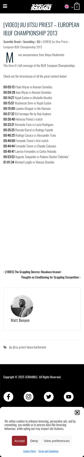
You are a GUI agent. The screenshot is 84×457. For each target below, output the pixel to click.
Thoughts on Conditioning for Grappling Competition (50, 277)
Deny (34, 441)
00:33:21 (8, 124)
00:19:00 (9, 108)
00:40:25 (9, 135)
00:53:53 (9, 156)
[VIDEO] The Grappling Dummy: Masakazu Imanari (33, 271)
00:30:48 (9, 119)
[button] (77, 412)
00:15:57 (8, 102)
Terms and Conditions (48, 451)
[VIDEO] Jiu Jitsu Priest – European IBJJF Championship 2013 (41, 28)
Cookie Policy (29, 451)
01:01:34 (8, 161)
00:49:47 (9, 151)
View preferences (57, 441)
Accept (19, 441)
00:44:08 (9, 140)
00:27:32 (8, 113)
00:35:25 (9, 129)
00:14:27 (8, 97)
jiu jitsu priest (17, 346)
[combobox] (67, 7)
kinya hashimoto (36, 346)
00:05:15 (9, 86)
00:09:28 (9, 92)
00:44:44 (9, 145)
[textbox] (67, 7)
